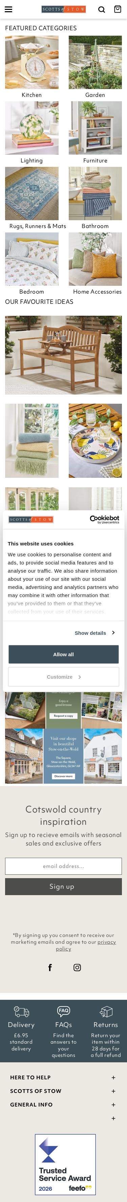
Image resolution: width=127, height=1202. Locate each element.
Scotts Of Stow (63, 1092)
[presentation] (63, 912)
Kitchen (32, 95)
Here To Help (63, 1078)
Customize (64, 676)
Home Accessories (97, 291)
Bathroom (95, 226)
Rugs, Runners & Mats (34, 226)
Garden (95, 95)
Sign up (62, 886)
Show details (90, 632)
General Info (63, 1105)
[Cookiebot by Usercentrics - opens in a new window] (90, 519)
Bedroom (31, 291)
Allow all (63, 654)
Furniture (95, 160)
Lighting (32, 160)
